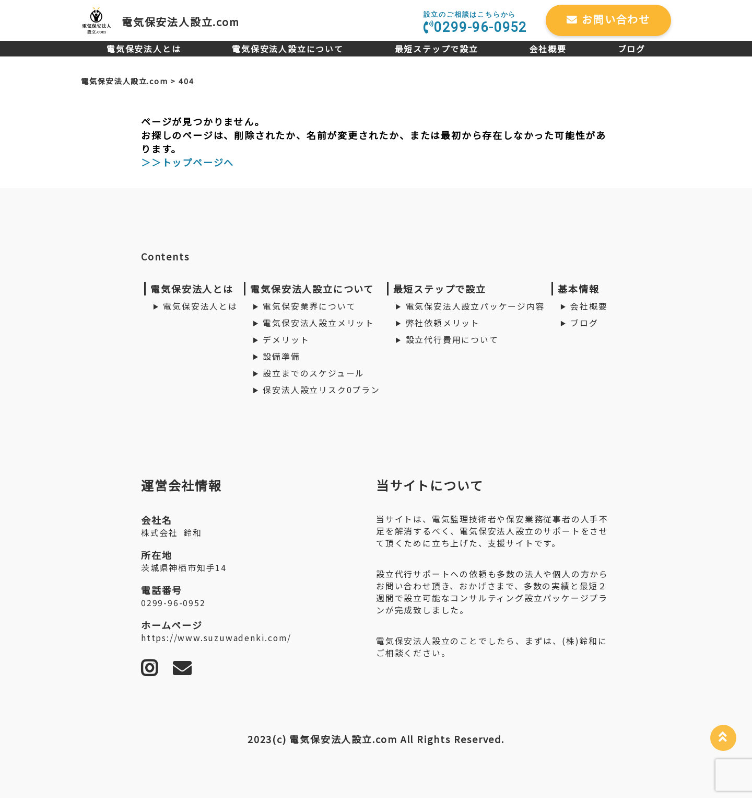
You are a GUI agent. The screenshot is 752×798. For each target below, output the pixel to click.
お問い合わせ (608, 19)
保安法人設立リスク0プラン (321, 390)
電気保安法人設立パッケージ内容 (475, 306)
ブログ (631, 49)
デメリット (286, 340)
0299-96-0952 (475, 22)
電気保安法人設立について (288, 49)
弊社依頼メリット (443, 323)
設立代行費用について (452, 340)
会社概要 (548, 49)
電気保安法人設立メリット (318, 323)
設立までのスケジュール (314, 373)
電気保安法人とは (144, 49)
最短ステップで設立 (436, 49)
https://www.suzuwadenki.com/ (216, 638)
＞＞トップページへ (187, 162)
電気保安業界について (309, 306)
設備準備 (281, 356)
